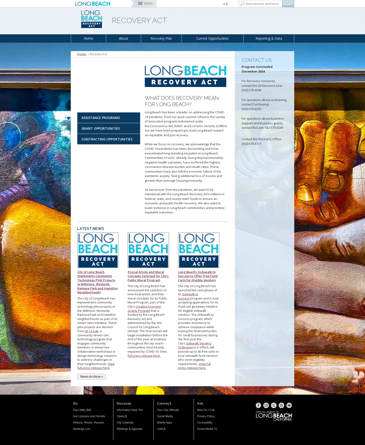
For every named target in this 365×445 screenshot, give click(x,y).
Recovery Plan (161, 38)
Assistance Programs (100, 117)
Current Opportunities (212, 38)
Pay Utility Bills (82, 410)
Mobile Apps (164, 422)
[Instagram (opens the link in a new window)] (266, 405)
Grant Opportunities (100, 128)
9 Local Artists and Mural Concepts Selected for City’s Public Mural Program (148, 276)
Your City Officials (168, 410)
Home (88, 38)
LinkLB (161, 429)
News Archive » (91, 376)
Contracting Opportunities (106, 139)
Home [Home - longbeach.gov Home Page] (81, 54)
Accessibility (204, 422)
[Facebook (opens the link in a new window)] (258, 405)
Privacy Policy (206, 416)
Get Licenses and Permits (89, 416)
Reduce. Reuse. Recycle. (89, 422)
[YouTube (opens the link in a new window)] (289, 405)
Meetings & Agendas (129, 429)
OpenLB (122, 416)
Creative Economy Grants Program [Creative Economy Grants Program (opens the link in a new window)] (144, 308)
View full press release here (96, 366)
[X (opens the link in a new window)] (274, 405)
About (123, 38)
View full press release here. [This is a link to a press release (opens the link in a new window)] (194, 366)
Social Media (165, 416)
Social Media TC (207, 429)
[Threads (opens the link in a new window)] (281, 405)
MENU (149, 3)
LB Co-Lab (91, 331)
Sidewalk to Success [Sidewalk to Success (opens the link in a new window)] (188, 296)
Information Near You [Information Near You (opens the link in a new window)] (130, 410)
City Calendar (125, 422)
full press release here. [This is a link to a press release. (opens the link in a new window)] (144, 356)
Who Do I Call (205, 410)
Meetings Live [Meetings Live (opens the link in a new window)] (81, 429)
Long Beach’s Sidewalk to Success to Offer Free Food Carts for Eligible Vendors (198, 276)
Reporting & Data (269, 38)
